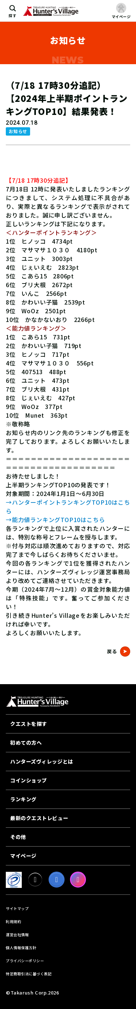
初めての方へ (26, 742)
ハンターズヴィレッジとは (41, 761)
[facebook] (57, 880)
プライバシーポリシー (25, 960)
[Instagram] (78, 880)
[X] (35, 880)
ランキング (23, 799)
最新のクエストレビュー (39, 818)
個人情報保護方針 (21, 947)
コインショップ (28, 780)
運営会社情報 (17, 934)
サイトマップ (17, 908)
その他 (18, 836)
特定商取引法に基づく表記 (28, 973)
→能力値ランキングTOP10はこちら (55, 519)
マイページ (23, 855)
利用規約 (13, 921)
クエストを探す (28, 723)
